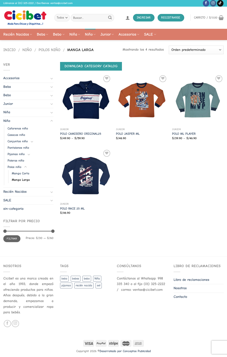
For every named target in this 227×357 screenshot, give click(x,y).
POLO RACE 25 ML (72, 208)
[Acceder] (127, 18)
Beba (42, 34)
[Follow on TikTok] (220, 3)
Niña (74, 34)
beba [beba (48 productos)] (64, 278)
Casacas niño (16, 135)
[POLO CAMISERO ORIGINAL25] (86, 100)
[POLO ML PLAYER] (198, 100)
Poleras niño (16, 160)
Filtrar (12, 238)
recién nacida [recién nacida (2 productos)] (84, 285)
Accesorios (129, 34)
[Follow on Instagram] (213, 3)
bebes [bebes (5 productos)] (75, 278)
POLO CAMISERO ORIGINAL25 (80, 134)
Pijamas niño (16, 154)
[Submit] (110, 17)
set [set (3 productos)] (98, 285)
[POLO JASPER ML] (142, 100)
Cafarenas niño (18, 128)
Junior (107, 34)
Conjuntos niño (18, 141)
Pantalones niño (18, 148)
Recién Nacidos (17, 34)
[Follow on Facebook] (206, 3)
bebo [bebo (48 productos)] (87, 278)
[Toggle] (51, 78)
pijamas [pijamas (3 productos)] (66, 285)
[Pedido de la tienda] (196, 50)
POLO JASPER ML (128, 134)
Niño (90, 34)
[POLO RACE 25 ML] (86, 174)
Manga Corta (20, 173)
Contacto (180, 297)
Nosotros (180, 288)
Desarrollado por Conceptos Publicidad (125, 351)
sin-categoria (13, 209)
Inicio (9, 49)
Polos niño (49, 49)
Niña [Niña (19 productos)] (97, 278)
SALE (150, 34)
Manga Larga (21, 180)
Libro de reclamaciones (191, 280)
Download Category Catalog (91, 66)
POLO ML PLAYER (184, 134)
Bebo (58, 34)
